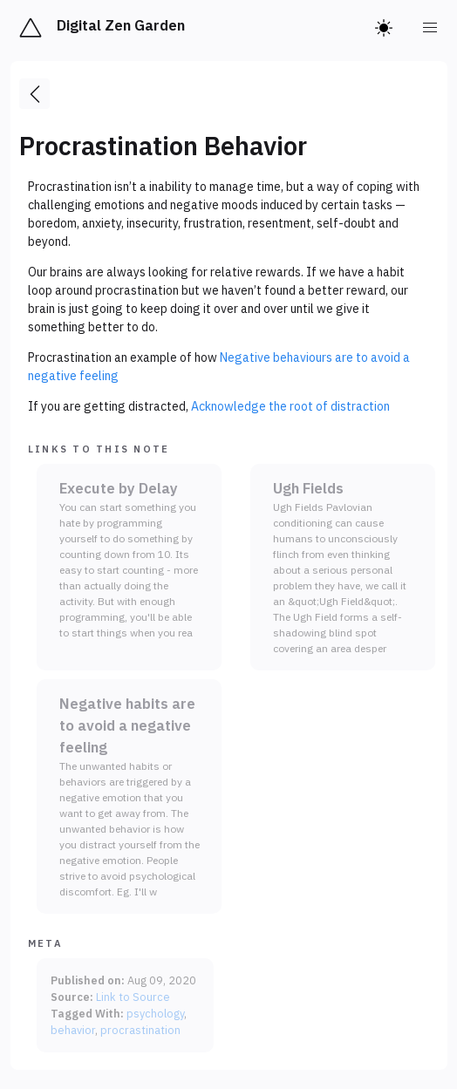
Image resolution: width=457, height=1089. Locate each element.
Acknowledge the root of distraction (290, 406)
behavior (73, 1030)
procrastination (140, 1030)
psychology (155, 1013)
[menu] (431, 28)
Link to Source (133, 997)
